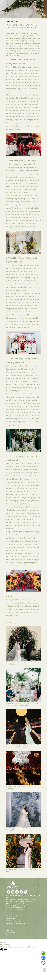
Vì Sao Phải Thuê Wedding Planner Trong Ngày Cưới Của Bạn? (22, 663)
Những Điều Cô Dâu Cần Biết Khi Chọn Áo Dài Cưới (22, 870)
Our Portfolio (10, 933)
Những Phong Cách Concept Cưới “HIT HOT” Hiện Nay (21, 787)
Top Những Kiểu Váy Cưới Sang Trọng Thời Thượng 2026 (21, 829)
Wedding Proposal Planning (15, 923)
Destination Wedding (13, 921)
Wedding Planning (12, 916)
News (8, 935)
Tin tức (16, 21)
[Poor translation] (4, 949)
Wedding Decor (11, 918)
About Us (9, 930)
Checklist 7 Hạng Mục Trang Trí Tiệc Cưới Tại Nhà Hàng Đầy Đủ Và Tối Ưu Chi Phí (23, 746)
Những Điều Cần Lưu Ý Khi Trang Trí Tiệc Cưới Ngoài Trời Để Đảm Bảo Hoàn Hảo (22, 704)
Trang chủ (10, 21)
